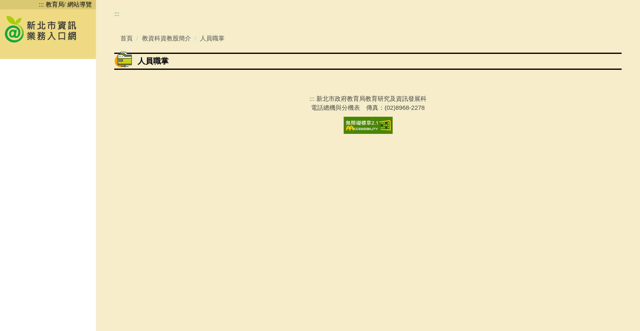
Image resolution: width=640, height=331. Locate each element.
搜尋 (86, 52)
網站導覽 (79, 4)
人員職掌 (212, 218)
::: (41, 4)
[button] (48, 72)
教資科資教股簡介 (166, 218)
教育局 (55, 4)
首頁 (126, 218)
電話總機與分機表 (335, 288)
